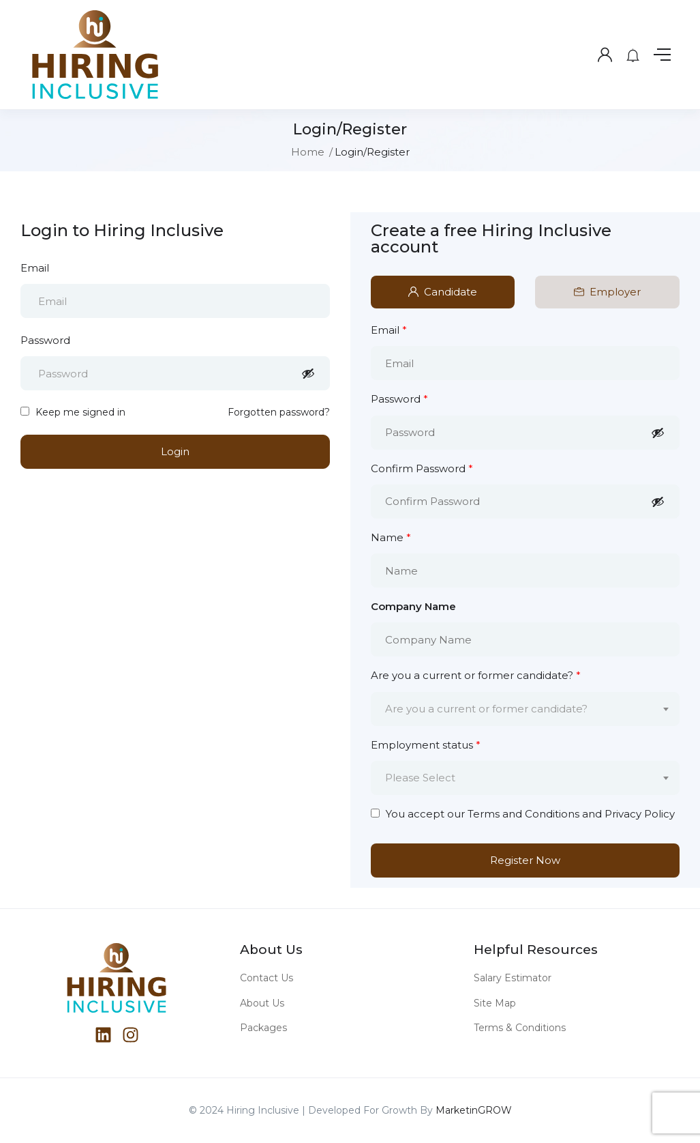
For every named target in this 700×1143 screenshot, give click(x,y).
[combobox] (525, 709)
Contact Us (266, 978)
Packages (263, 1028)
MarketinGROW (474, 1110)
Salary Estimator (512, 978)
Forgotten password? (279, 412)
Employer (607, 291)
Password (45, 340)
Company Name (413, 606)
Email (34, 267)
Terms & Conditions (520, 1028)
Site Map (495, 1003)
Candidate (442, 291)
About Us (262, 1003)
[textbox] (517, 709)
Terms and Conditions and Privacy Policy (571, 813)
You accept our (523, 813)
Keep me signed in (72, 412)
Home (307, 151)
